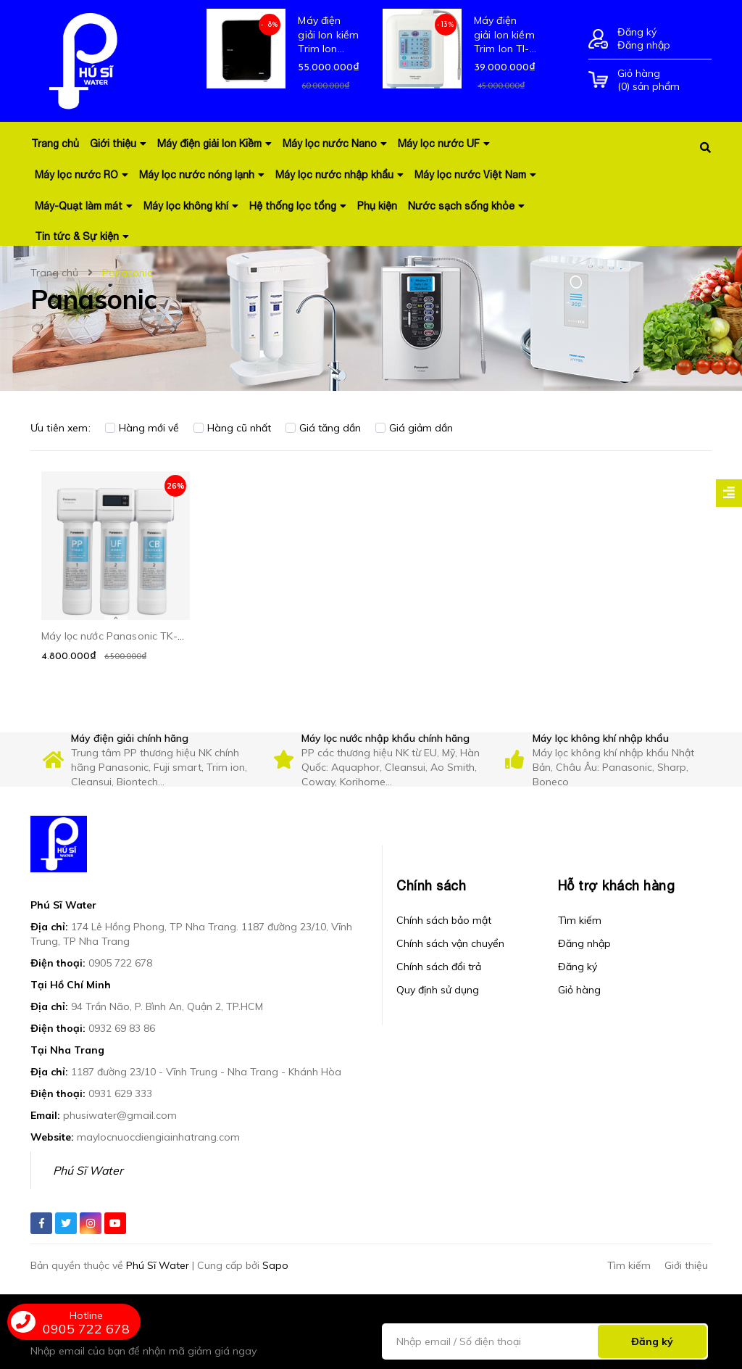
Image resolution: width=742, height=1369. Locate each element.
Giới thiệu (686, 1265)
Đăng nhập (643, 44)
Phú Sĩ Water (88, 1170)
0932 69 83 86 (121, 1028)
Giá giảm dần (414, 427)
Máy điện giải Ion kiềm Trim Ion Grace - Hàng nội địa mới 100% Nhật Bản (328, 35)
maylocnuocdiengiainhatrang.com (158, 1136)
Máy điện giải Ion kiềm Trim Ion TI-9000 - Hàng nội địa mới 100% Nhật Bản (504, 35)
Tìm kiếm (579, 920)
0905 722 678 (120, 962)
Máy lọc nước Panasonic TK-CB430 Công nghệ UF (161, 635)
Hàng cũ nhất (232, 427)
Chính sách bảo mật (443, 920)
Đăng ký (636, 31)
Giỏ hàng (579, 989)
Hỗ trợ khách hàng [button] (616, 885)
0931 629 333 (120, 1093)
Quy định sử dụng (437, 989)
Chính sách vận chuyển (450, 943)
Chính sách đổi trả (438, 966)
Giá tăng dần (323, 427)
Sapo (275, 1265)
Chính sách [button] (431, 885)
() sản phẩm (664, 80)
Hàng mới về (142, 427)
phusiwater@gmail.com (120, 1115)
